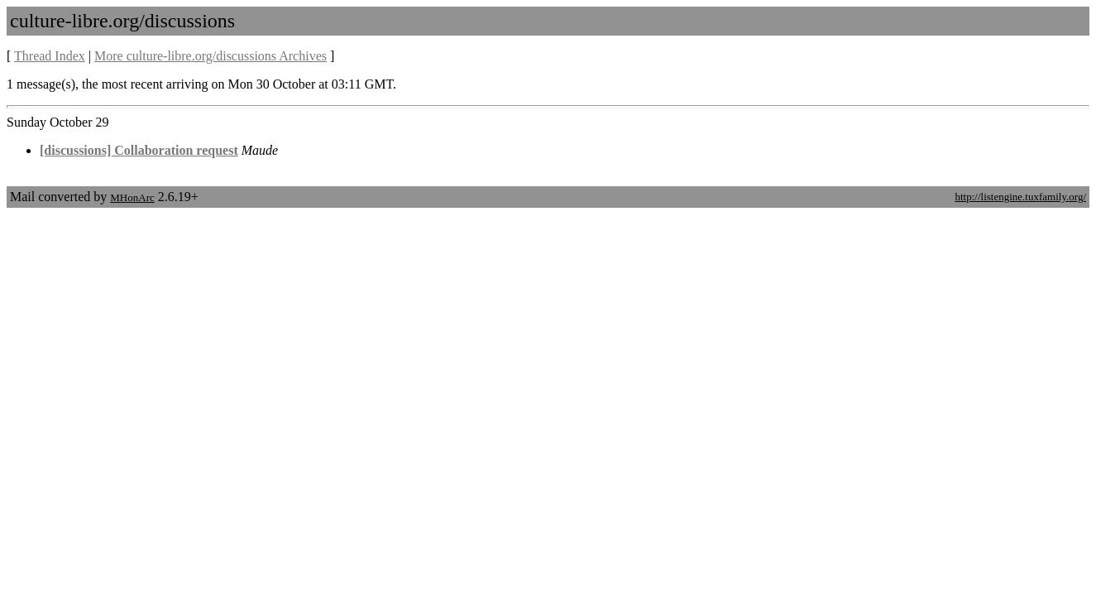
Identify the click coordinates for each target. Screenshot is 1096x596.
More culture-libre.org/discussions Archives (210, 56)
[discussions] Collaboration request (139, 150)
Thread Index (49, 56)
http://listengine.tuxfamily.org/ (1020, 196)
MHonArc (132, 197)
